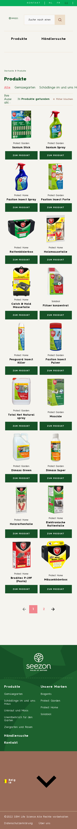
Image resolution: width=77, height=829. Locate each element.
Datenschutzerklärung (18, 823)
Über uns (44, 823)
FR (59, 3)
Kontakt (33, 3)
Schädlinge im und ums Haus (19, 702)
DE (67, 3)
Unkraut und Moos (16, 710)
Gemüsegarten (25, 87)
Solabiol (46, 714)
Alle (7, 87)
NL (51, 3)
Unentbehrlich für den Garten (18, 719)
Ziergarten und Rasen (18, 727)
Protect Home (49, 707)
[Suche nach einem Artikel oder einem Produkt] (39, 20)
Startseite (9, 71)
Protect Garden (50, 701)
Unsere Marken (54, 686)
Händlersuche (53, 39)
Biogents (46, 694)
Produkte (19, 39)
